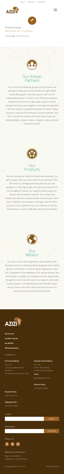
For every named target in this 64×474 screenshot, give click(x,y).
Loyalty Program (11, 338)
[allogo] (26, 9)
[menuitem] (22, 2)
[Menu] (55, 9)
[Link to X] (12, 444)
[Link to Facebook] (7, 444)
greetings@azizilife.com (42, 378)
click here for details (41, 388)
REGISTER (31, 2)
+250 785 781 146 (11, 395)
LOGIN (22, 2)
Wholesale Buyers (12, 348)
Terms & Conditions (52, 466)
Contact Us (10, 354)
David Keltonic (16, 456)
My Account (9, 334)
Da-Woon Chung (21, 459)
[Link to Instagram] (18, 444)
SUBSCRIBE (41, 2)
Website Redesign (13, 27)
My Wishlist (9, 343)
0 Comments (27, 31)
